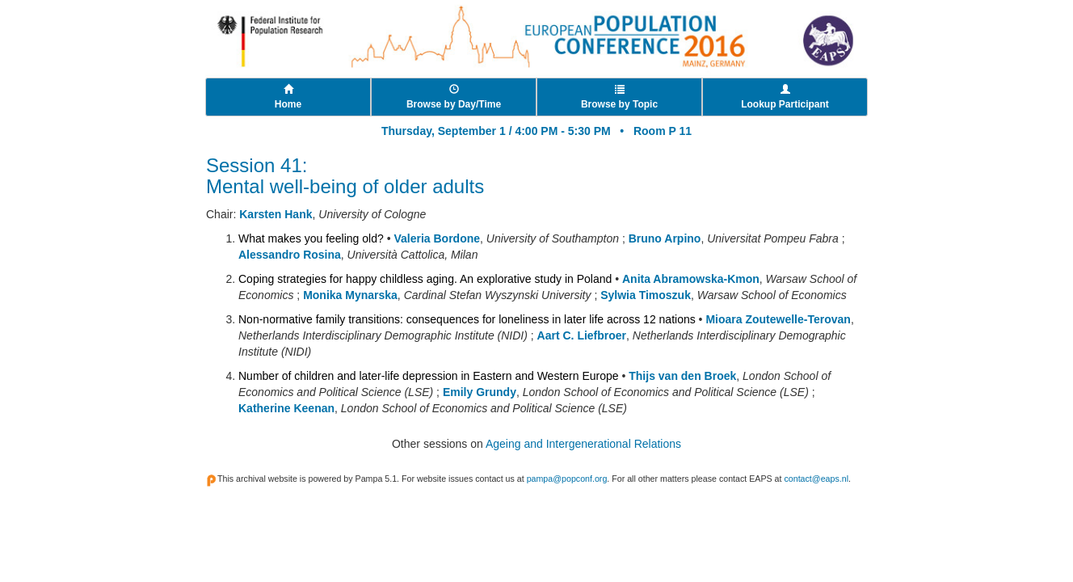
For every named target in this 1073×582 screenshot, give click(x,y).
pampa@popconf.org (567, 478)
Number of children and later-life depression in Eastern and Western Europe (428, 375)
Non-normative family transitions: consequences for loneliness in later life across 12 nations (467, 319)
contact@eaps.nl (816, 478)
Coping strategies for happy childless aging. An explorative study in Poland (425, 278)
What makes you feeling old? (311, 238)
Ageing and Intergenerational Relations (583, 443)
